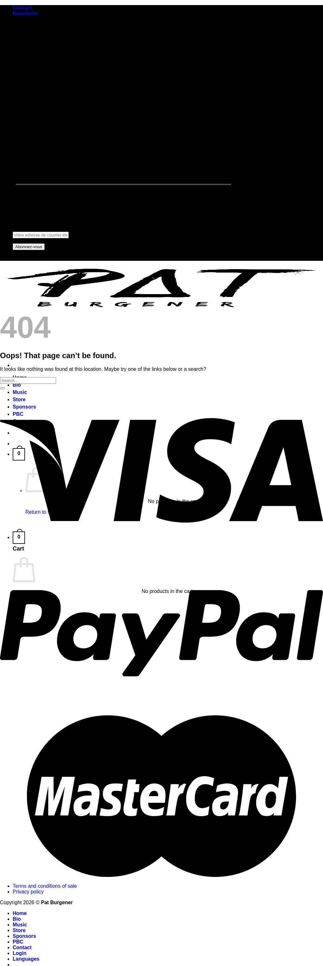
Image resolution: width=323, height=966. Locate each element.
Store (19, 930)
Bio (17, 385)
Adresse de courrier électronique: (50, 231)
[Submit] (2, 388)
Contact (22, 7)
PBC (18, 941)
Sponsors (24, 936)
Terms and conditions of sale (45, 886)
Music (20, 924)
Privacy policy (28, 891)
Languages (26, 959)
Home (20, 913)
